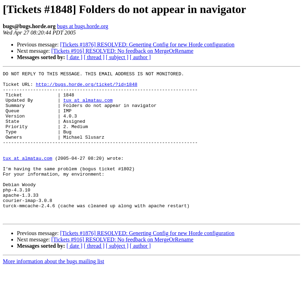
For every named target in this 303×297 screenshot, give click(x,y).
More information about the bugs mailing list (53, 291)
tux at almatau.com (88, 106)
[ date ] (74, 57)
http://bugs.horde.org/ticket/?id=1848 (87, 87)
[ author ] (140, 57)
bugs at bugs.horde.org (82, 26)
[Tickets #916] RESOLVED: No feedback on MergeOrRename (122, 51)
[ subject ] (117, 57)
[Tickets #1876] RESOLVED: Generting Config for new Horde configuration (147, 45)
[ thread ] (94, 57)
